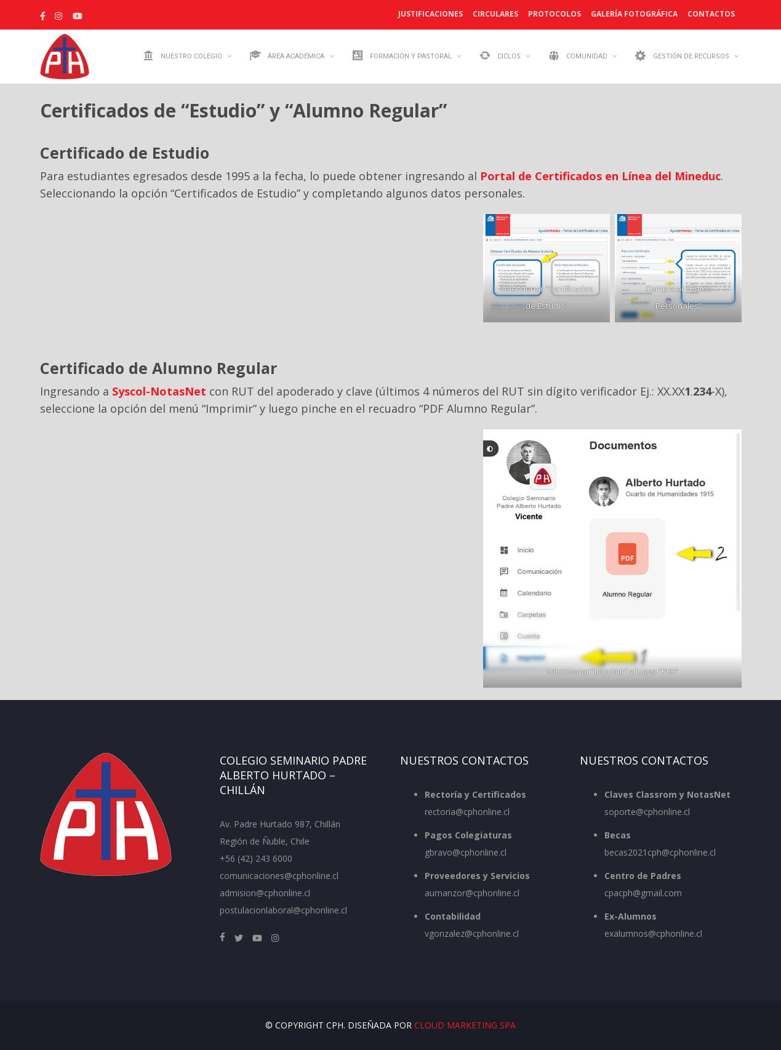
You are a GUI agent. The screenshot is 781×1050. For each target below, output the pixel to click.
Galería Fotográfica (634, 14)
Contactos (711, 14)
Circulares (495, 14)
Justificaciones (430, 14)
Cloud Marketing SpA (465, 1025)
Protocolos (554, 14)
